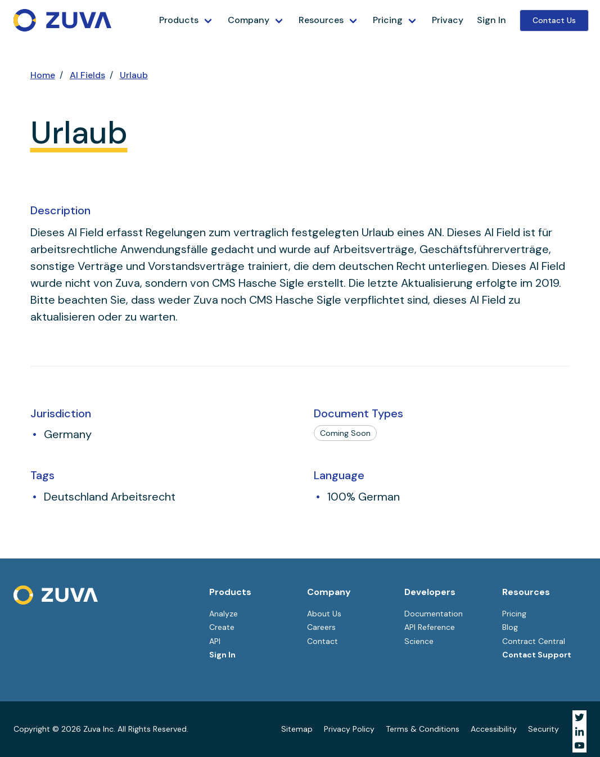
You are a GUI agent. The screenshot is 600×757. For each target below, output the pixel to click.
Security (543, 729)
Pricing (388, 20)
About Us (324, 614)
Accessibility (494, 729)
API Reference (429, 627)
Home (42, 75)
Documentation (433, 614)
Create (221, 627)
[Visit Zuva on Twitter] (579, 717)
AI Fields (87, 75)
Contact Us (554, 20)
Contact (322, 641)
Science (419, 641)
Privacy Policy (349, 729)
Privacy (447, 20)
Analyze (223, 614)
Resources (321, 20)
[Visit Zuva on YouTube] (579, 745)
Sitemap (297, 729)
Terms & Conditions (422, 729)
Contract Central (533, 641)
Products (179, 20)
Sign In (491, 20)
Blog (510, 627)
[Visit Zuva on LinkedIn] (579, 731)
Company (248, 20)
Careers (321, 627)
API (214, 641)
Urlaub (134, 75)
